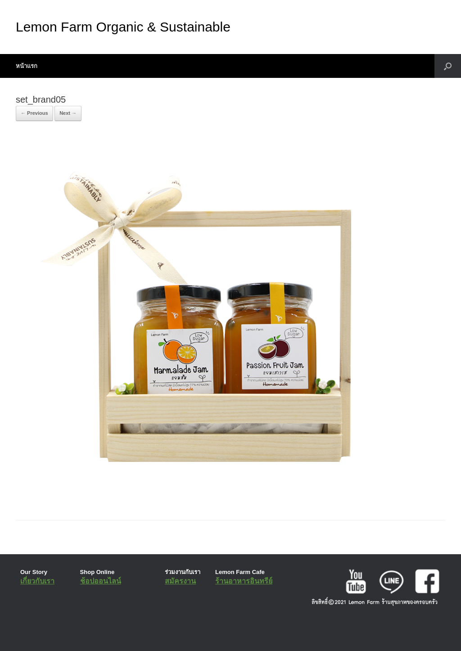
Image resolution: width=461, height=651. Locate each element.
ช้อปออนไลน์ (100, 581)
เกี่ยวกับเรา (37, 581)
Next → (68, 113)
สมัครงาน (180, 581)
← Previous (34, 113)
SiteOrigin (223, 633)
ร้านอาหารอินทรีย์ (243, 581)
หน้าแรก (26, 66)
